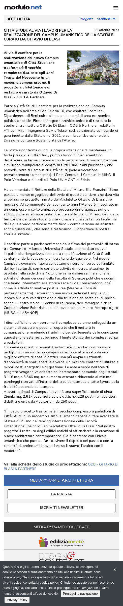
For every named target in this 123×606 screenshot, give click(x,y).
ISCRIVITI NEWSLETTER (61, 507)
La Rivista (61, 494)
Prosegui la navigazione (80, 593)
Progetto (87, 19)
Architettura (106, 19)
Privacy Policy (17, 600)
